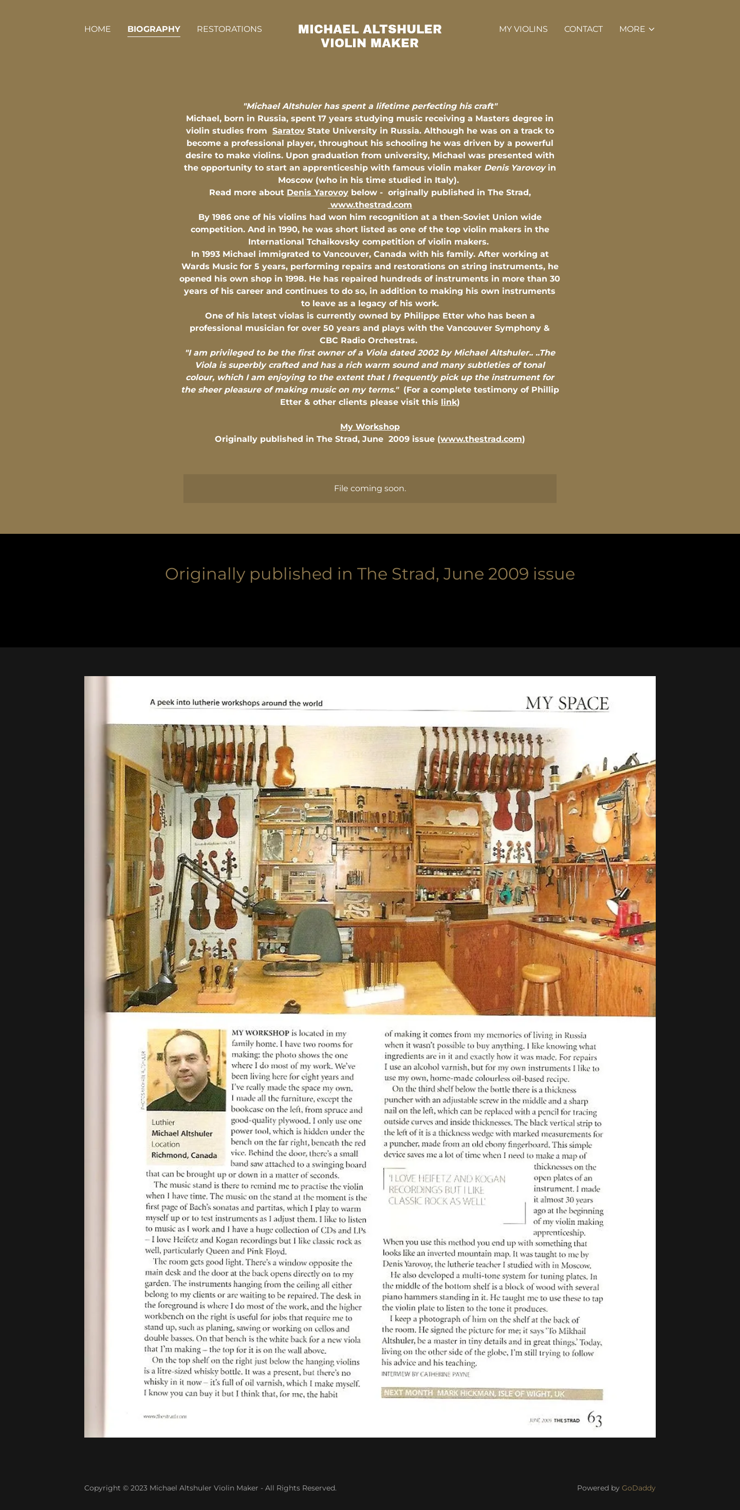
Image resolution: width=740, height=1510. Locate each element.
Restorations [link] (229, 29)
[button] (637, 29)
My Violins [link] (523, 29)
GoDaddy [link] (639, 1488)
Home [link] (97, 29)
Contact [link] (583, 29)
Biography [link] (153, 29)
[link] (370, 44)
